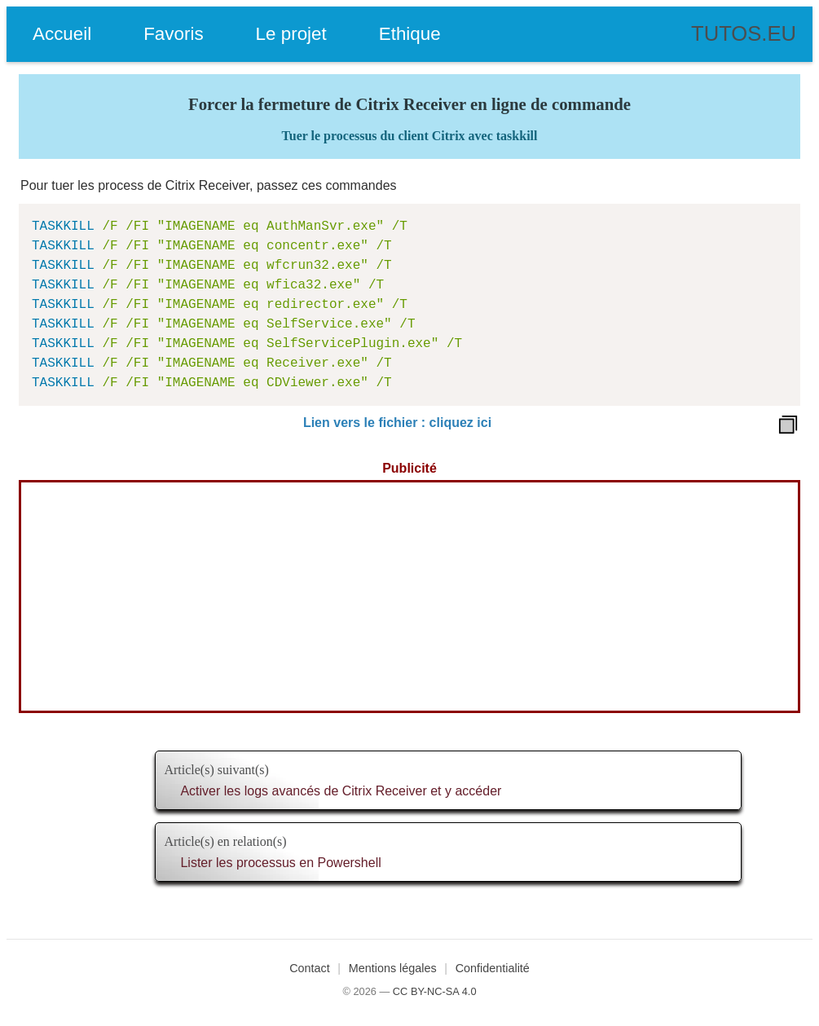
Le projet (291, 34)
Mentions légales (393, 968)
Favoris (173, 34)
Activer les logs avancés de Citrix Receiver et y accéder (340, 791)
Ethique (410, 34)
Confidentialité (493, 968)
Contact (309, 968)
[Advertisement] (409, 596)
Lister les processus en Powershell (280, 863)
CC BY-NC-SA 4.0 (435, 991)
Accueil (62, 34)
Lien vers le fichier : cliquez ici (397, 422)
